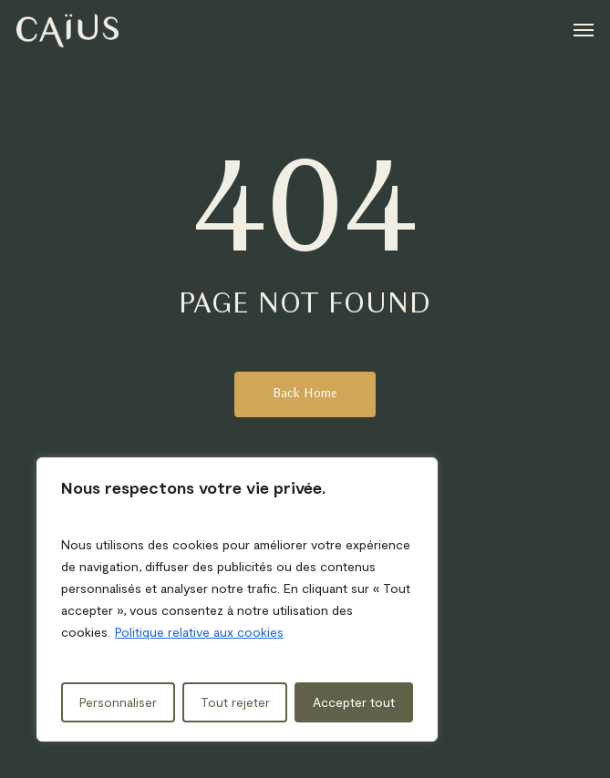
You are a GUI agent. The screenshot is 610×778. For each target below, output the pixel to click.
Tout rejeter (235, 702)
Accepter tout (354, 702)
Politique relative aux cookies (199, 632)
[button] (584, 29)
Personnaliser (118, 702)
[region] (237, 599)
